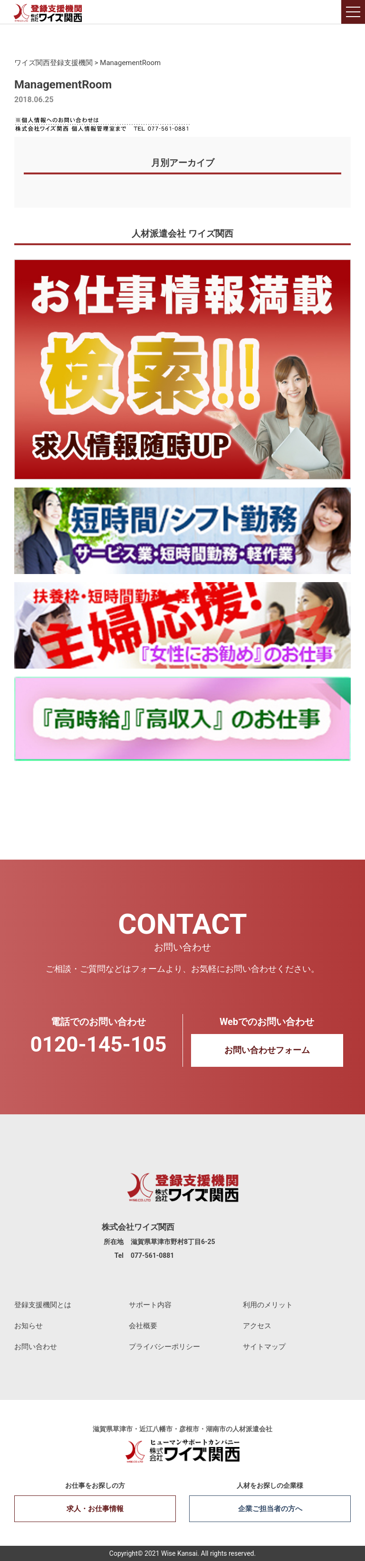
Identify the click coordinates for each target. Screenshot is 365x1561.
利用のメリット (268, 1305)
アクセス (257, 1326)
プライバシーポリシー (164, 1346)
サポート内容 (150, 1305)
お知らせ (28, 1326)
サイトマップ (264, 1346)
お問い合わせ (35, 1346)
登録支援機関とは (42, 1305)
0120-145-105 (98, 1044)
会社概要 (143, 1326)
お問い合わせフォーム (267, 1050)
